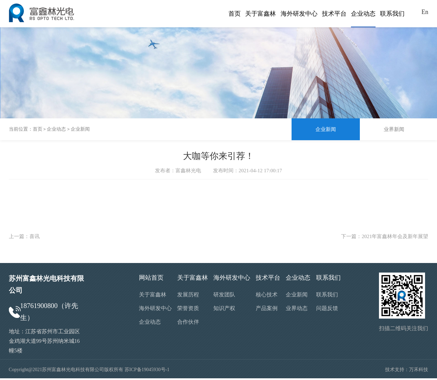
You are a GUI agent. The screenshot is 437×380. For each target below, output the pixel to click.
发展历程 (188, 294)
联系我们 (327, 294)
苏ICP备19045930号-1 (147, 369)
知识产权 (224, 308)
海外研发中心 (155, 308)
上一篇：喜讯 (24, 236)
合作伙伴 (188, 322)
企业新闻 (80, 129)
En (424, 12)
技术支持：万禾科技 (406, 369)
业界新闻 (394, 129)
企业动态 (56, 129)
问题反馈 (327, 308)
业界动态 (297, 308)
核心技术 (267, 294)
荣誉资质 (188, 308)
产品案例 (267, 308)
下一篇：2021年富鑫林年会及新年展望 (384, 236)
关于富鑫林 (152, 294)
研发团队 (224, 294)
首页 (37, 129)
